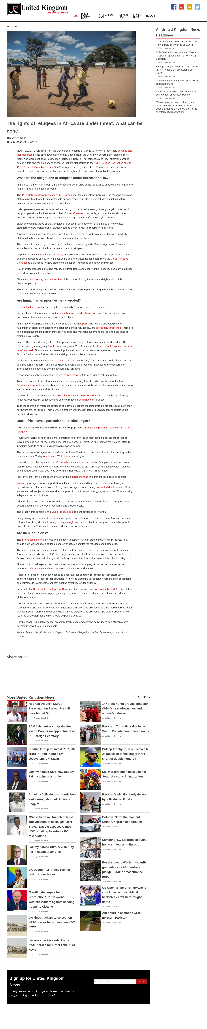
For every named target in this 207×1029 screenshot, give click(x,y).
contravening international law (45, 279)
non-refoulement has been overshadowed (76, 395)
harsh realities (83, 399)
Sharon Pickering (60, 360)
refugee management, (66, 375)
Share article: (18, 657)
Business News (123, 16)
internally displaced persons (74, 462)
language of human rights (61, 522)
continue (100, 307)
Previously (22, 483)
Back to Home (13, 26)
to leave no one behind (102, 589)
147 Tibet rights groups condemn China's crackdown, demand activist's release (125, 708)
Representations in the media (33, 385)
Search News (137, 16)
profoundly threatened (108, 327)
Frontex (52, 346)
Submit (141, 981)
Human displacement (28, 307)
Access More (143, 697)
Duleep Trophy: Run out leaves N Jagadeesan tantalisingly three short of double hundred (125, 753)
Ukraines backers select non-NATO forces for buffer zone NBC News (52, 945)
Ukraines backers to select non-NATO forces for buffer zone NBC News (52, 922)
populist (84, 323)
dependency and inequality (45, 568)
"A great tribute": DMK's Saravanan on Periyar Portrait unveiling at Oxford (49, 708)
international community (35, 539)
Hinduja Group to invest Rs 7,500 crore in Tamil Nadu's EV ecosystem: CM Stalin (52, 753)
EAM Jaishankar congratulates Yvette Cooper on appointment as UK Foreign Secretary (52, 731)
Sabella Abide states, (51, 254)
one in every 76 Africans (56, 456)
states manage (79, 476)
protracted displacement (109, 487)
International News (106, 16)
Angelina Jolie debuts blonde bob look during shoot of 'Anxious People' (52, 799)
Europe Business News (85, 16)
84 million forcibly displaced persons (80, 313)
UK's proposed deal (62, 511)
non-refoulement (76, 213)
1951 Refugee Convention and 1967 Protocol (47, 195)
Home (75, 16)
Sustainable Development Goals (51, 589)
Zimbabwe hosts (43, 167)
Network (150, 16)
